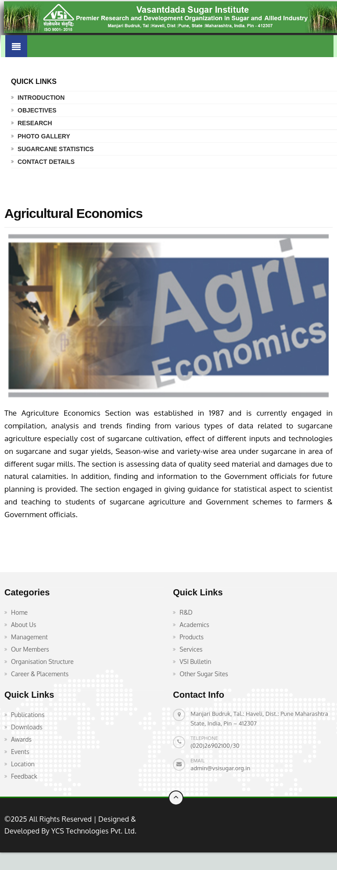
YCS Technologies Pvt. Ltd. (93, 830)
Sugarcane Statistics (56, 148)
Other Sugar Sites (203, 674)
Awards (21, 739)
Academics (194, 624)
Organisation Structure (42, 661)
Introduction (41, 97)
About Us (23, 624)
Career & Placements (39, 674)
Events (20, 751)
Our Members (30, 649)
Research (35, 123)
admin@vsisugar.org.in (220, 768)
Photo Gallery (44, 136)
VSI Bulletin (195, 661)
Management (29, 637)
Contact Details (46, 161)
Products (191, 637)
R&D (186, 612)
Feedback (24, 776)
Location (23, 764)
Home (19, 612)
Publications (27, 714)
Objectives (37, 110)
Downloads (27, 727)
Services (190, 649)
